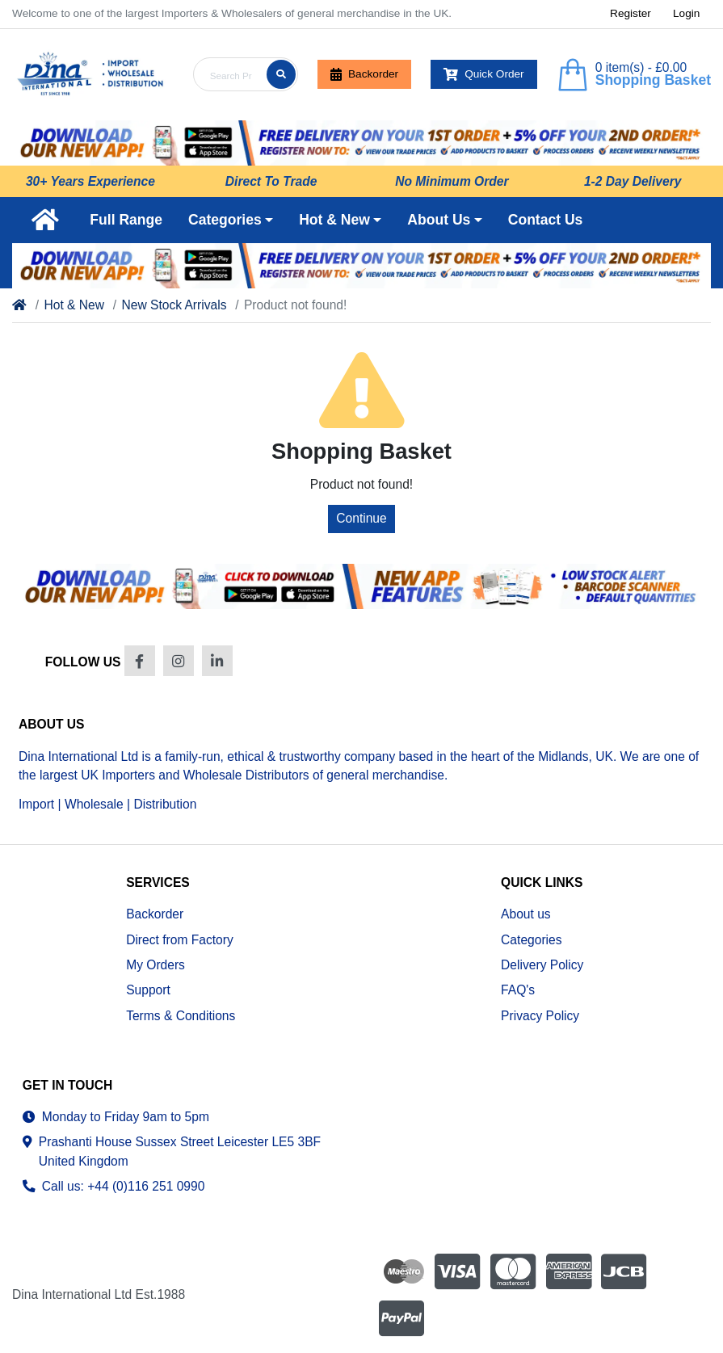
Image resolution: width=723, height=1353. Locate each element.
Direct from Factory (179, 940)
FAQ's (518, 990)
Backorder (364, 74)
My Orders (155, 965)
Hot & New (74, 305)
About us (526, 914)
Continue (361, 518)
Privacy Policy (540, 1016)
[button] (230, 219)
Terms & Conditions (180, 1016)
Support (148, 990)
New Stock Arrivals (175, 305)
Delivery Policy (542, 965)
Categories (531, 940)
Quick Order (483, 74)
